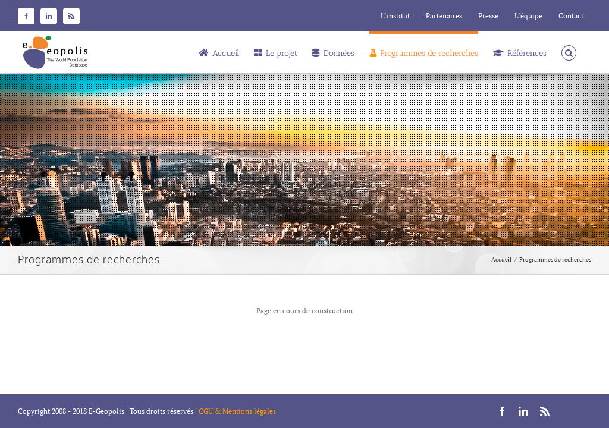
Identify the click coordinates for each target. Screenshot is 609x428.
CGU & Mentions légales (237, 411)
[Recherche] (568, 52)
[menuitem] (395, 16)
